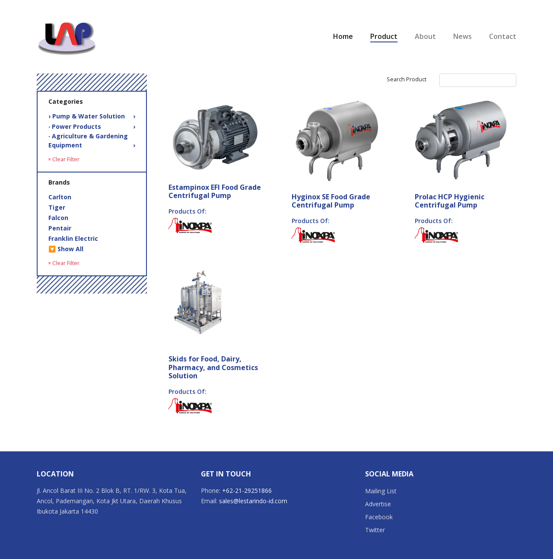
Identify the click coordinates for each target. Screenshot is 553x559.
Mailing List (381, 491)
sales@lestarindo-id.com (253, 501)
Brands (59, 182)
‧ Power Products (91, 126)
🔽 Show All (65, 249)
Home (343, 36)
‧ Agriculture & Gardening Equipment (91, 141)
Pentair (59, 228)
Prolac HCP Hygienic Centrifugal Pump (449, 201)
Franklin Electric (73, 238)
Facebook (379, 517)
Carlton (59, 197)
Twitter (375, 530)
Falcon (58, 218)
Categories (65, 101)
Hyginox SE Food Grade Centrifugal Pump (331, 201)
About (425, 36)
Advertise (378, 504)
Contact (502, 36)
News (462, 36)
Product (383, 36)
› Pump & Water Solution (91, 116)
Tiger (56, 207)
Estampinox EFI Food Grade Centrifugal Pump (214, 191)
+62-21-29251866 (247, 490)
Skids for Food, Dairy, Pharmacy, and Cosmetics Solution (213, 367)
